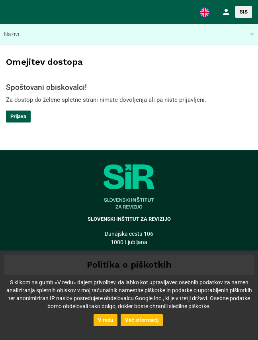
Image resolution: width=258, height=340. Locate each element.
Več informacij (141, 320)
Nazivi (11, 34)
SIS (244, 12)
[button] (204, 12)
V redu (105, 320)
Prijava (18, 116)
